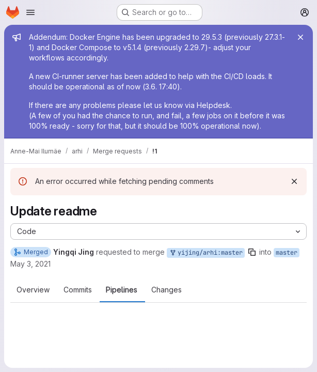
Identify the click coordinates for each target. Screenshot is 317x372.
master (286, 253)
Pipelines (121, 290)
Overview (33, 290)
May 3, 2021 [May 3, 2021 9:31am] (30, 263)
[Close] (300, 37)
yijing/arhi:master (206, 253)
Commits (78, 290)
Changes (166, 290)
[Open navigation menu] (30, 12)
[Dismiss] (294, 181)
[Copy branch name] (252, 252)
